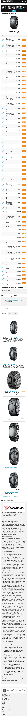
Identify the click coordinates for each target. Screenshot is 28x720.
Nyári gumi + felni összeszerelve (8, 712)
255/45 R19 (3, 118)
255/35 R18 (3, 113)
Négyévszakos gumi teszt (6, 709)
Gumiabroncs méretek (6, 699)
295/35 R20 (3, 252)
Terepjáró (15, 313)
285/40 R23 (3, 230)
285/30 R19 (3, 203)
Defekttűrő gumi (5, 704)
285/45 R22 (3, 241)
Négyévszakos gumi (5, 704)
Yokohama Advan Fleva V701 (10, 391)
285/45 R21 (3, 238)
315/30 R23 (3, 275)
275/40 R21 (3, 194)
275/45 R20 (3, 198)
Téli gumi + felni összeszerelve (7, 712)
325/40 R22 (3, 283)
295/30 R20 (3, 246)
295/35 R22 (3, 263)
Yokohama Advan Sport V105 (10, 418)
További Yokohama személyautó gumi (10, 496)
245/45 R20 (3, 97)
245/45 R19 (3, 92)
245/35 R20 (3, 77)
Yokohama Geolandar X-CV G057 (10, 492)
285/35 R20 (3, 208)
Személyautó (4, 313)
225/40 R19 (3, 55)
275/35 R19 (3, 166)
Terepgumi (4, 705)
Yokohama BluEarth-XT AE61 (10, 443)
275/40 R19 (3, 185)
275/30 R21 (3, 162)
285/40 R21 (3, 222)
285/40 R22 (3, 226)
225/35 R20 (3, 46)
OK (14, 10)
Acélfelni (3, 714)
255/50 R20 (3, 126)
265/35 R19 (3, 146)
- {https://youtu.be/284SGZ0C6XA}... (10, 469)
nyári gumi (8, 291)
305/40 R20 (3, 267)
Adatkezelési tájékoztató (6, 695)
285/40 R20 (3, 217)
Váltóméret (4, 700)
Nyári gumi (4, 703)
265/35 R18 (3, 142)
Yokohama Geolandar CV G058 (10, 467)
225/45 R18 (3, 59)
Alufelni (3, 713)
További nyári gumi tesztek (7, 308)
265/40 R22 (3, 157)
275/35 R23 (3, 174)
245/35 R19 (3, 72)
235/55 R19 (3, 67)
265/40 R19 (3, 151)
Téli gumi (3, 702)
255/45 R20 (3, 122)
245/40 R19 (3, 84)
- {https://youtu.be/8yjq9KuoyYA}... (10, 419)
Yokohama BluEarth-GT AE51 (10, 337)
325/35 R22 (3, 279)
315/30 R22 (3, 271)
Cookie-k (3, 696)
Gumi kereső (4, 698)
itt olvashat (20, 8)
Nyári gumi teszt (5, 708)
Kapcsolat (4, 694)
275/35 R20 (3, 170)
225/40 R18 (3, 51)
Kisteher (10, 313)
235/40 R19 (3, 63)
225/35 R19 (3, 40)
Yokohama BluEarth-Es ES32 (10, 364)
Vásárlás (24, 39)
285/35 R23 (3, 212)
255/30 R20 (3, 103)
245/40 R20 (3, 88)
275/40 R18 (3, 179)
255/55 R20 (3, 130)
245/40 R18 (3, 81)
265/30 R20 (3, 138)
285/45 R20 (3, 234)
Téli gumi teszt (4, 708)
